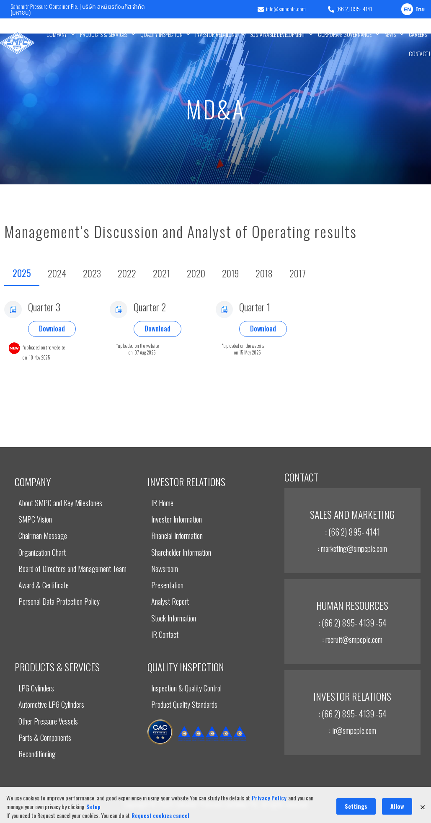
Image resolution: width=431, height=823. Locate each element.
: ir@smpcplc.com (352, 730)
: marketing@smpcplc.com (352, 548)
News (394, 34)
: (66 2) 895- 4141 (352, 531)
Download (52, 329)
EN (407, 10)
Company (60, 34)
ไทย (420, 10)
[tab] (21, 273)
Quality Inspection (165, 34)
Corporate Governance (348, 34)
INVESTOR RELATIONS (220, 34)
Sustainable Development (281, 34)
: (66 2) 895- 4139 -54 (352, 622)
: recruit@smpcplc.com (352, 639)
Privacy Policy (269, 816)
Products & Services (107, 34)
